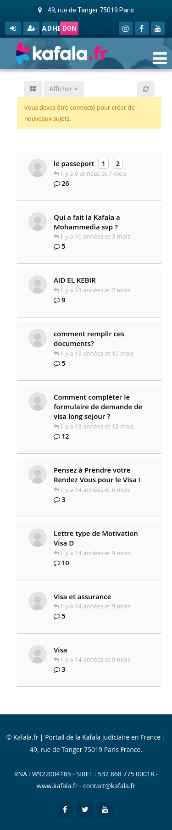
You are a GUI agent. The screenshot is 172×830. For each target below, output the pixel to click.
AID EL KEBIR (75, 279)
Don (69, 28)
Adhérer (50, 28)
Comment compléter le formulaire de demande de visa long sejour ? (98, 406)
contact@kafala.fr (109, 785)
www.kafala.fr (57, 785)
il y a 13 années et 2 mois (95, 290)
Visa (60, 649)
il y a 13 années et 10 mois (97, 353)
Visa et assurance (82, 596)
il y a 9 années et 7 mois (94, 173)
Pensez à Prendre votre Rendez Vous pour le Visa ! (97, 474)
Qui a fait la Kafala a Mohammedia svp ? (87, 221)
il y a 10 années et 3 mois (95, 236)
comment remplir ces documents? (89, 338)
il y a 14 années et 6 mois (95, 489)
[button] (146, 89)
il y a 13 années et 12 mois (97, 426)
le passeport (74, 163)
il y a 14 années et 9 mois (95, 553)
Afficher (64, 88)
